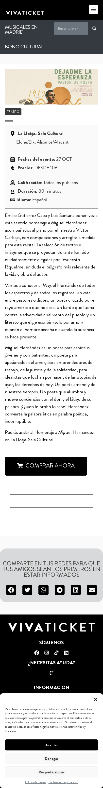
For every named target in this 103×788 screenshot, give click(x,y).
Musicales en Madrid (21, 30)
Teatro (13, 111)
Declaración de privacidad (63, 782)
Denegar (51, 758)
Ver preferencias (51, 772)
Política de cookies (35, 782)
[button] (95, 699)
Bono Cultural (24, 46)
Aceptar (51, 745)
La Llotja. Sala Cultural (32, 439)
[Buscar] (94, 28)
